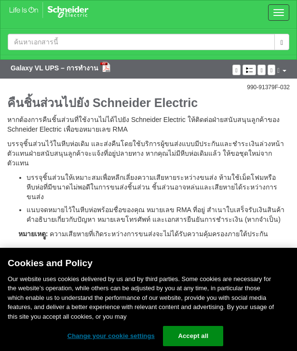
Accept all (193, 335)
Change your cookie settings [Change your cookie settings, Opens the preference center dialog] (111, 335)
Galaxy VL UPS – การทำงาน (55, 68)
